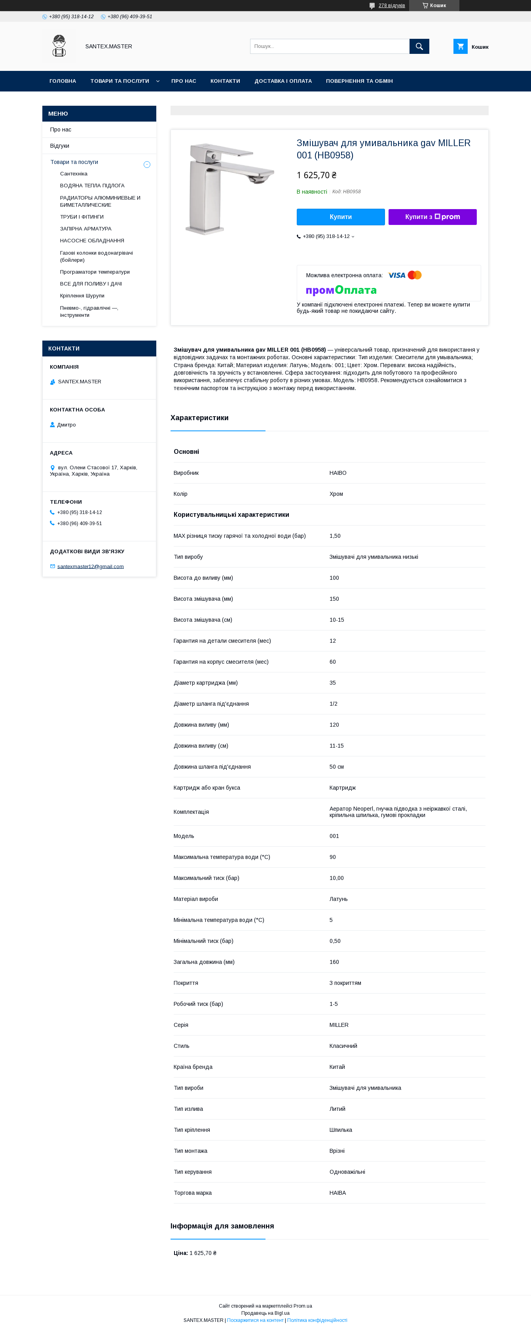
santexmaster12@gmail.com (90, 566)
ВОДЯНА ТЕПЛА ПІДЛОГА (92, 186)
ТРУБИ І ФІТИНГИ (82, 217)
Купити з (432, 217)
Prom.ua (303, 1306)
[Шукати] (419, 46)
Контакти (225, 81)
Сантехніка (73, 174)
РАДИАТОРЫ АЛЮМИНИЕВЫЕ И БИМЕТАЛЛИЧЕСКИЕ (100, 201)
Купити (341, 216)
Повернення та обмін (359, 81)
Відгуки (59, 146)
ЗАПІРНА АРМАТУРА (86, 229)
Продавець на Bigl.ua (265, 1313)
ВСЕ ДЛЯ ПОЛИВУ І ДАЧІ (91, 284)
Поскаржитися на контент (255, 1320)
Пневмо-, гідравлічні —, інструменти (89, 311)
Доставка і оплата (283, 81)
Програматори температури (95, 272)
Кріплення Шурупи (82, 296)
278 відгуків (392, 5)
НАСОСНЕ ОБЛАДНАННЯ (92, 241)
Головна (62, 81)
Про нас (183, 81)
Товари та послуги (119, 81)
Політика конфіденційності (317, 1320)
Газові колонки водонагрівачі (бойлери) (96, 256)
